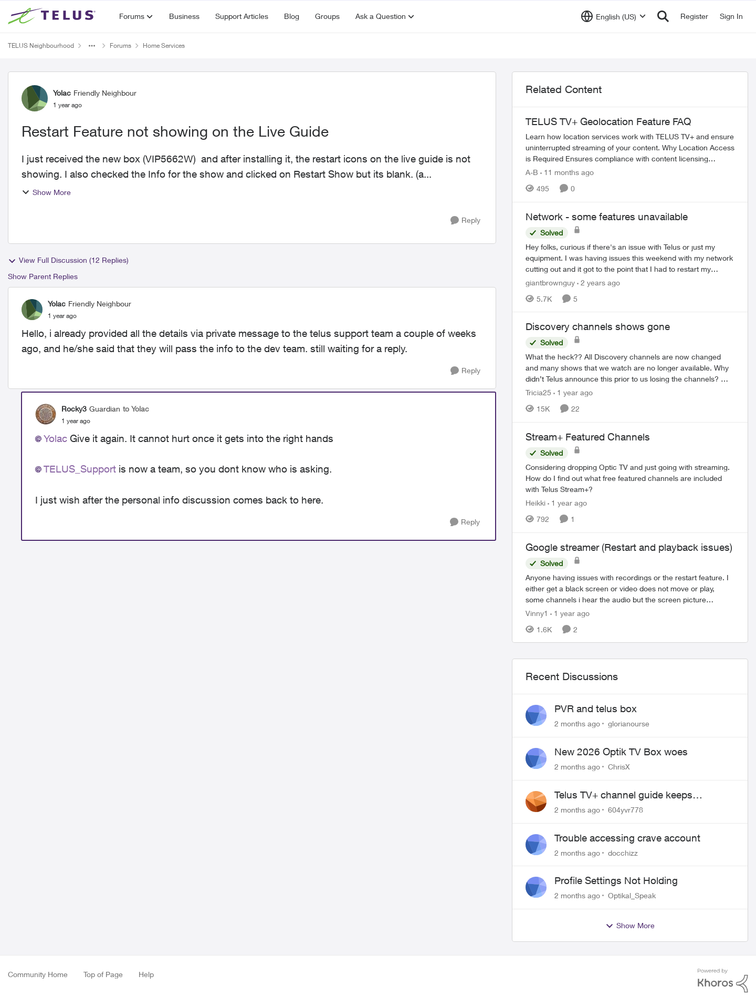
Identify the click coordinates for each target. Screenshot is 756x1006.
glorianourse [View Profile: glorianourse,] (628, 723)
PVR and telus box (595, 708)
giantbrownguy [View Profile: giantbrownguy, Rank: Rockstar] (550, 282)
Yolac (55, 438)
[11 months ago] (567, 172)
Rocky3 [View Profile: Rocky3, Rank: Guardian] (74, 408)
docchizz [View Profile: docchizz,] (623, 852)
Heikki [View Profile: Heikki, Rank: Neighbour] (535, 502)
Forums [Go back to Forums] (120, 45)
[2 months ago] (577, 723)
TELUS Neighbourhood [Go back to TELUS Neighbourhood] (41, 45)
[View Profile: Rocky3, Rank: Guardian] (45, 414)
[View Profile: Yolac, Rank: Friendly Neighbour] (35, 98)
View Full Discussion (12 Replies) (68, 260)
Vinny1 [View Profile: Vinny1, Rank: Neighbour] (537, 612)
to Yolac (136, 408)
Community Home (38, 974)
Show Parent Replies (43, 276)
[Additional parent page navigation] (92, 45)
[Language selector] (613, 16)
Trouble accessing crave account (627, 838)
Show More (46, 192)
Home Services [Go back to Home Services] (164, 45)
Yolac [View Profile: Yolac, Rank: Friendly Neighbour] (62, 92)
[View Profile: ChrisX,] (536, 758)
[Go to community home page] (53, 16)
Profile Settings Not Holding (616, 880)
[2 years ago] (598, 282)
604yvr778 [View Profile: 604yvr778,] (625, 809)
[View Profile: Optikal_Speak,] (536, 887)
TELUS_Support (80, 469)
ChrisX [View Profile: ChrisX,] (619, 766)
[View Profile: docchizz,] (536, 844)
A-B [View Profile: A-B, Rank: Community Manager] (532, 172)
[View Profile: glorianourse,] (536, 715)
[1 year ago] (573, 392)
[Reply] (465, 220)
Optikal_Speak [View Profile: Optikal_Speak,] (632, 895)
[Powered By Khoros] (723, 981)
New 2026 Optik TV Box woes (621, 751)
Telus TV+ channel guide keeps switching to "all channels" (623, 795)
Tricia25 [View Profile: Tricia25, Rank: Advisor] (538, 392)
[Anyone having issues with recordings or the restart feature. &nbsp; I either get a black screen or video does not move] (630, 587)
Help (146, 974)
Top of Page (103, 974)
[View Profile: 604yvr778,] (536, 801)
